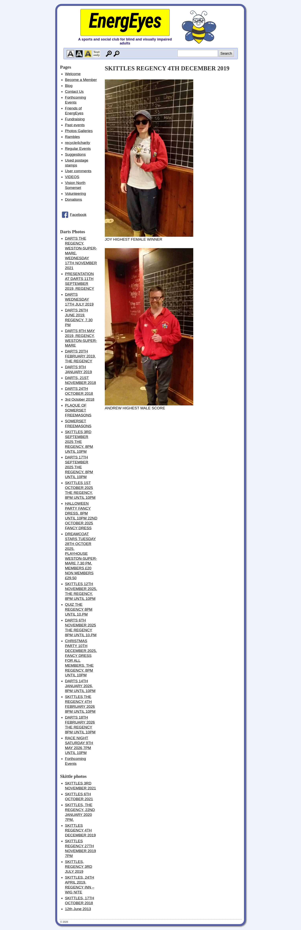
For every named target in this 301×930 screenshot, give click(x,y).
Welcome (73, 74)
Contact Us (74, 91)
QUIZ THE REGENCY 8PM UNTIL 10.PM (78, 609)
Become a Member (81, 80)
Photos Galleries (79, 131)
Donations (73, 199)
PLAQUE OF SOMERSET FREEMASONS (78, 410)
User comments (78, 171)
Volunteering (75, 194)
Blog (68, 86)
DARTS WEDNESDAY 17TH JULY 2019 (79, 299)
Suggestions (75, 154)
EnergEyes (125, 21)
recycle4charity (77, 143)
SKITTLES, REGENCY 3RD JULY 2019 (78, 867)
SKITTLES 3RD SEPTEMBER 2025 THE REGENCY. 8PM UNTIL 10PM (79, 442)
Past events (75, 125)
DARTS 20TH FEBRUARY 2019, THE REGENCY (80, 356)
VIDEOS (72, 177)
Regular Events (78, 148)
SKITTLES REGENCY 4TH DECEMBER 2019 (80, 830)
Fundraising (75, 119)
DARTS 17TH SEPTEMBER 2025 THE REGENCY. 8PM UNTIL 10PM (79, 467)
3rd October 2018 (79, 399)
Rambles (72, 137)
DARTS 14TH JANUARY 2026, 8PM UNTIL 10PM (80, 686)
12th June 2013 (78, 909)
